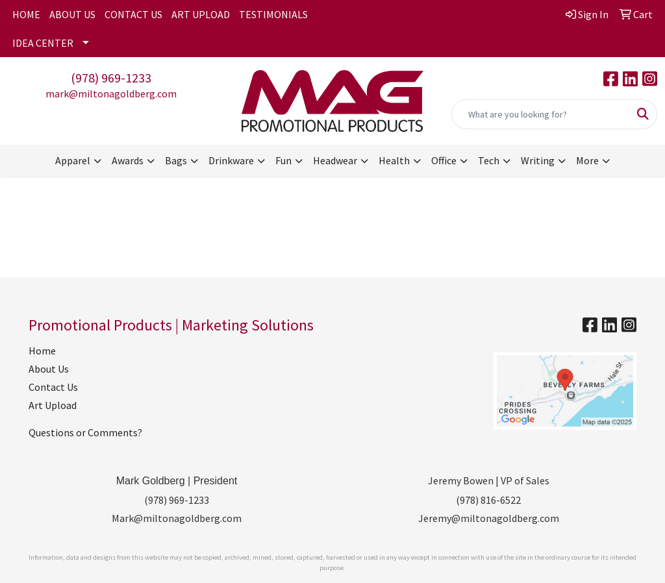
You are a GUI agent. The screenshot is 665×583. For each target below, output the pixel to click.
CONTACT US (133, 14)
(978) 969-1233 (111, 77)
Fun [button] (283, 160)
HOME (26, 14)
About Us (49, 368)
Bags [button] (176, 160)
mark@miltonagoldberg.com (111, 93)
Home (42, 350)
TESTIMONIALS (273, 14)
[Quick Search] (540, 114)
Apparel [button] (72, 160)
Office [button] (444, 160)
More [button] (587, 160)
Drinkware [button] (231, 160)
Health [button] (394, 160)
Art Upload (53, 405)
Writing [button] (538, 160)
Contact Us (53, 386)
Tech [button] (488, 160)
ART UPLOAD (200, 14)
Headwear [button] (335, 160)
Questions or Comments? (85, 432)
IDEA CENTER (42, 42)
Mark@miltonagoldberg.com (177, 518)
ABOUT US (72, 14)
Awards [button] (128, 160)
